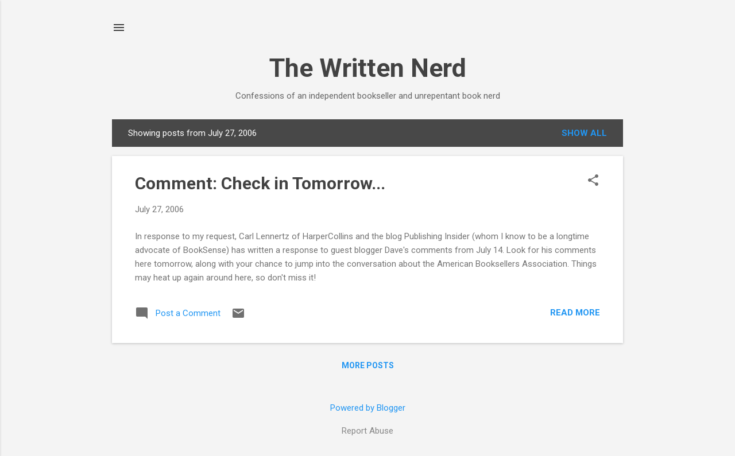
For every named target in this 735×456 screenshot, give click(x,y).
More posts (368, 365)
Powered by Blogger (367, 408)
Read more (575, 312)
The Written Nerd (367, 68)
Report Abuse (367, 431)
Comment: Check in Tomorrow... (260, 183)
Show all (584, 133)
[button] (593, 181)
